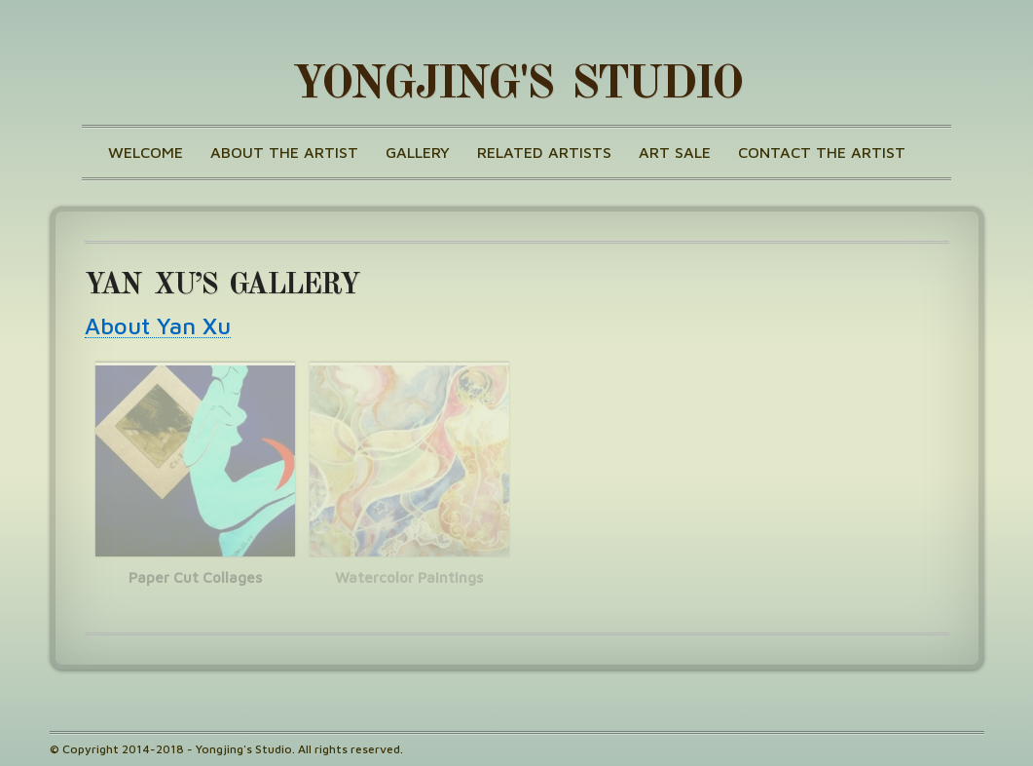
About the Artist (284, 152)
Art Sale (675, 152)
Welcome (145, 152)
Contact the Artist (821, 152)
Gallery (418, 152)
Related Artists (544, 152)
